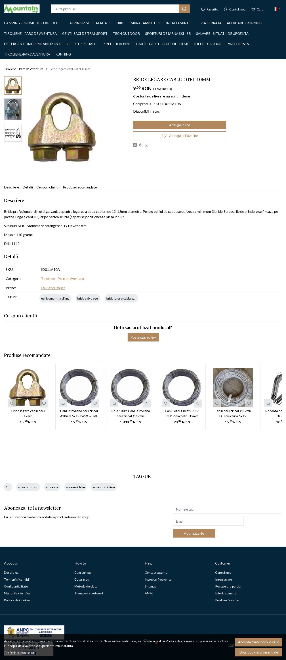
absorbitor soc (28, 487)
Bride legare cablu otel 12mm (28, 413)
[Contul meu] (234, 8)
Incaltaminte (178, 23)
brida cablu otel (88, 298)
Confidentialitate (16, 586)
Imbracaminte (143, 23)
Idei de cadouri (208, 44)
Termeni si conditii (16, 579)
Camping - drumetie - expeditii (32, 23)
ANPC (149, 593)
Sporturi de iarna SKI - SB (168, 33)
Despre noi (11, 572)
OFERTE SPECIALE (81, 44)
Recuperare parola (228, 586)
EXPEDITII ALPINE (116, 44)
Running (63, 54)
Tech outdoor (126, 33)
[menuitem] (13, 86)
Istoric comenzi (225, 593)
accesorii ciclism (104, 487)
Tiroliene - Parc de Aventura (30, 33)
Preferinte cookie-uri (19, 653)
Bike (120, 23)
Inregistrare (223, 579)
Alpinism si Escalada (88, 23)
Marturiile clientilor (17, 593)
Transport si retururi (88, 593)
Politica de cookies (179, 641)
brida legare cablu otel (121, 298)
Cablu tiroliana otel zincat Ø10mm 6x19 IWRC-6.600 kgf (79, 413)
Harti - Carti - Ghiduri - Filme (162, 44)
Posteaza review (143, 337)
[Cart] (257, 8)
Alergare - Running (244, 23)
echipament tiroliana (55, 298)
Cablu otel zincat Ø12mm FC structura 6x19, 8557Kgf (233, 413)
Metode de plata (85, 586)
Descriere (11, 187)
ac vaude (52, 487)
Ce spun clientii (47, 187)
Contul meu (223, 572)
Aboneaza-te (194, 533)
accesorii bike (75, 487)
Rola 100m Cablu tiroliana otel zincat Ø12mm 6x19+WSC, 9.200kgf (130, 413)
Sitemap (150, 586)
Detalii (28, 187)
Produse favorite (227, 600)
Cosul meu (81, 579)
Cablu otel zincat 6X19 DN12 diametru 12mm (182, 413)
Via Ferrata (210, 23)
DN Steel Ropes (53, 288)
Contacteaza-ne (156, 572)
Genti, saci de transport (84, 33)
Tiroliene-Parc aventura (27, 54)
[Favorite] (209, 8)
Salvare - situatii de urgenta (222, 33)
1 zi (8, 487)
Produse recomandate (80, 187)
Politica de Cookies (17, 600)
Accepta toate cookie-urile (258, 642)
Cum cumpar (83, 572)
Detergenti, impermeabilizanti (32, 44)
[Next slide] (274, 397)
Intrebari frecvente (158, 579)
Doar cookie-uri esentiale (258, 652)
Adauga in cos (179, 125)
